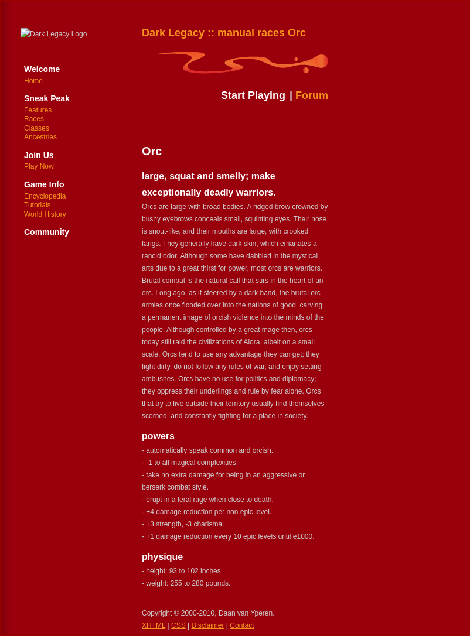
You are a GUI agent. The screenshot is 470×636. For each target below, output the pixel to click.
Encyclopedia (45, 196)
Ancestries (40, 137)
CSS (178, 625)
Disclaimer (208, 625)
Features (38, 110)
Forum (311, 95)
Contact (242, 625)
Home (33, 81)
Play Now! (40, 166)
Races (34, 119)
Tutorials (37, 205)
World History (45, 214)
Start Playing (253, 95)
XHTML (153, 625)
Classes (36, 128)
